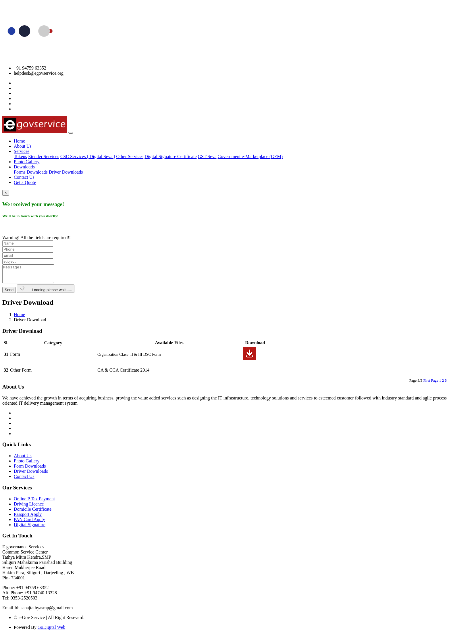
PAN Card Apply (29, 522)
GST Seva (207, 156)
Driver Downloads (66, 172)
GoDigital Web (51, 630)
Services (21, 151)
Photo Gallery (26, 161)
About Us (23, 146)
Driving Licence (29, 507)
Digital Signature (29, 528)
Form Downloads (30, 469)
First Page (431, 384)
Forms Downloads (31, 172)
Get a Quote (25, 182)
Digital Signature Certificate (170, 156)
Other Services (130, 156)
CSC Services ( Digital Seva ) (87, 156)
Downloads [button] (24, 166)
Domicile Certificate (32, 512)
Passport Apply (28, 517)
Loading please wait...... (45, 292)
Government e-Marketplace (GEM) (250, 156)
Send (9, 293)
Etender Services (43, 156)
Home (19, 141)
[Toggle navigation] (70, 133)
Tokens (20, 156)
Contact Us (24, 177)
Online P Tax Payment (34, 502)
